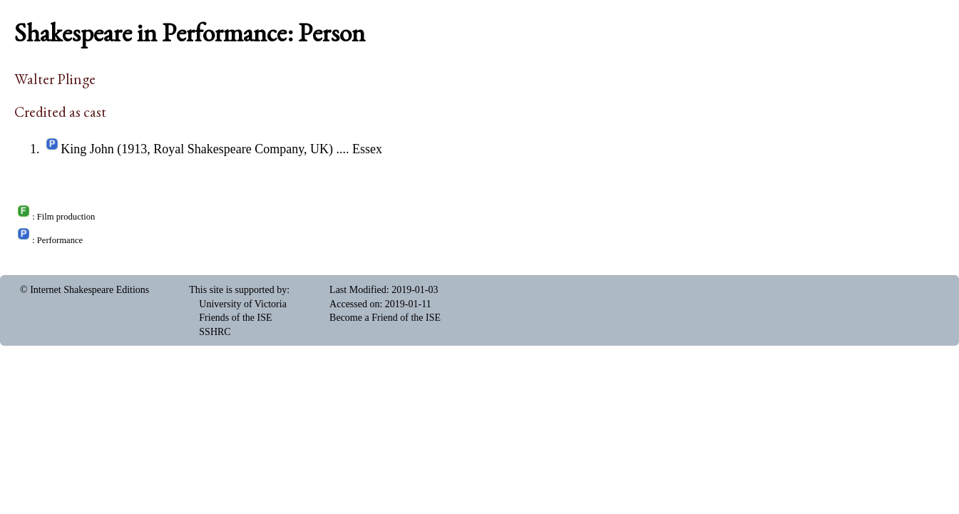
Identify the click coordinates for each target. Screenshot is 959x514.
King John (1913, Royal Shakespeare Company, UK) (197, 149)
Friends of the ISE (235, 317)
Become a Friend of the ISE (385, 317)
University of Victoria (243, 304)
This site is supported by (238, 289)
